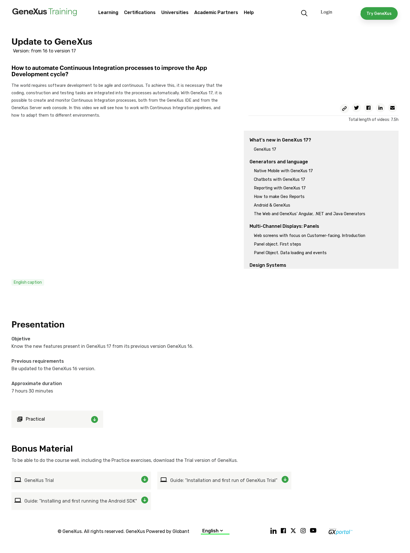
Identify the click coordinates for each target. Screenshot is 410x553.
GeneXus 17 (265, 149)
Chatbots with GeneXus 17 (279, 179)
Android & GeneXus (272, 205)
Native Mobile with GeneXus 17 (283, 170)
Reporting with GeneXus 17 (280, 188)
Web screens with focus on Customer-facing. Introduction (309, 235)
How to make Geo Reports (279, 196)
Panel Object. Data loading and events (290, 252)
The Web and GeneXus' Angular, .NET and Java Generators (309, 213)
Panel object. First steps (277, 244)
